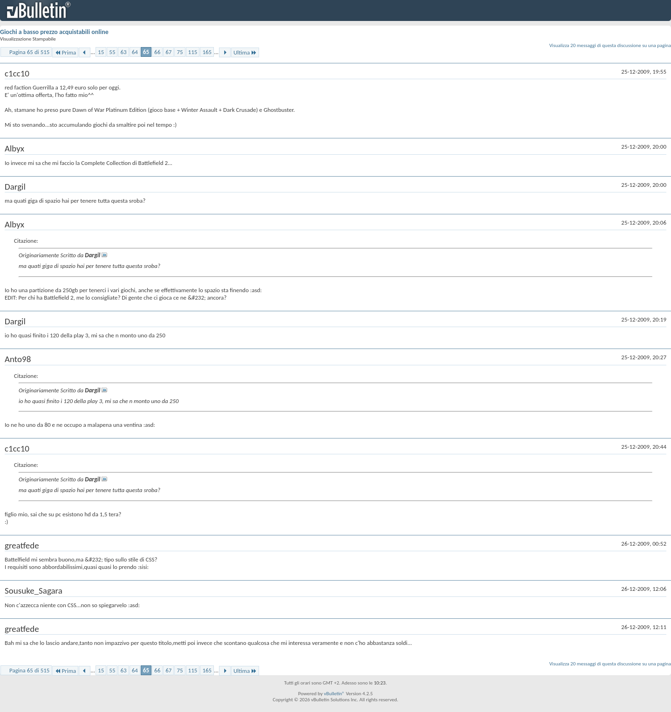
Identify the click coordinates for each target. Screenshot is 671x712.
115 (193, 51)
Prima (65, 52)
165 (207, 51)
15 (101, 51)
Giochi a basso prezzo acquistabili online (54, 32)
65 (146, 51)
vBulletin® (334, 694)
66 (157, 51)
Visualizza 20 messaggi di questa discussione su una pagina (610, 45)
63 (123, 51)
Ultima (245, 52)
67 (168, 51)
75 (180, 51)
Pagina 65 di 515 (29, 51)
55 (112, 51)
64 (135, 51)
